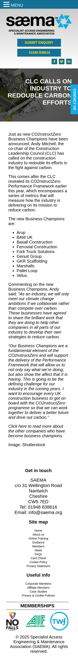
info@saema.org (45, 512)
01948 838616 (39, 52)
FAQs (38, 554)
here (23, 426)
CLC (50, 153)
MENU (17, 5)
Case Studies (38, 591)
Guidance (38, 542)
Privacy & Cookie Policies (38, 595)
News (38, 550)
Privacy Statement (38, 566)
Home (38, 530)
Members (38, 546)
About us (38, 534)
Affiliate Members (38, 587)
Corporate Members (38, 583)
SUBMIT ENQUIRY (39, 42)
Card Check (38, 558)
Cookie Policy (38, 562)
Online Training (38, 538)
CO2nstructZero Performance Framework (34, 183)
